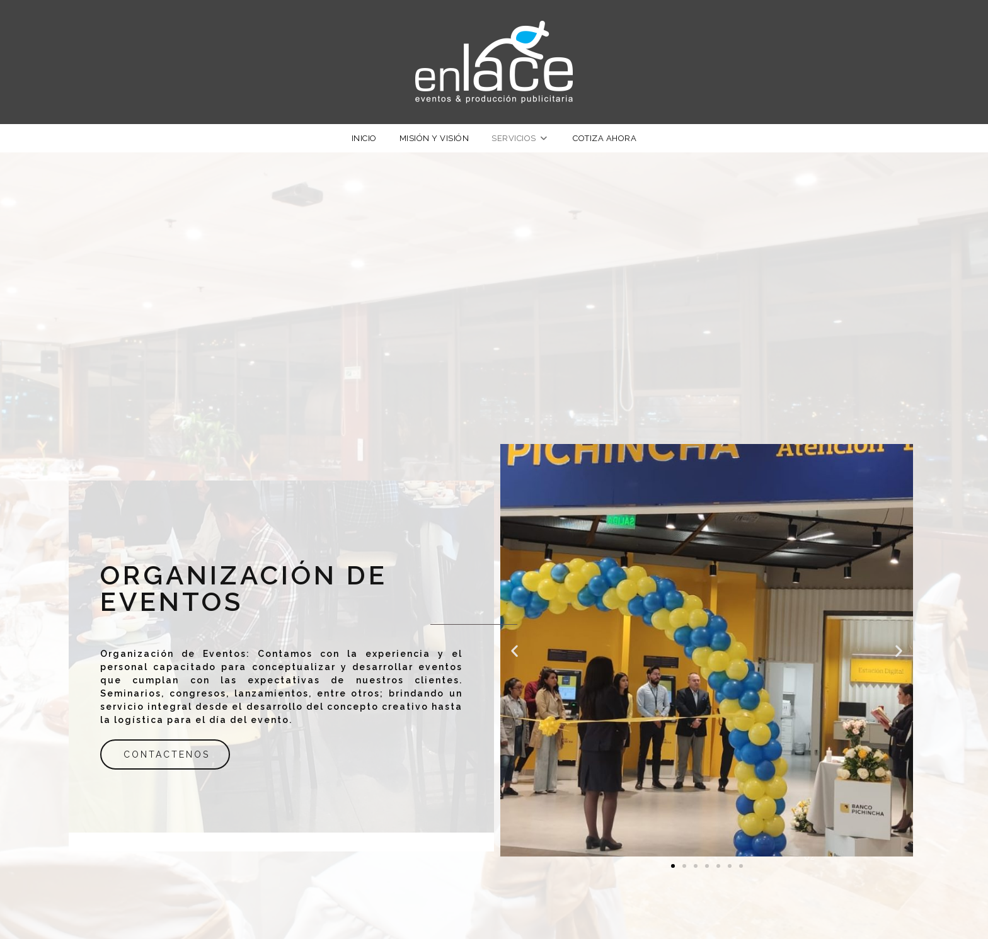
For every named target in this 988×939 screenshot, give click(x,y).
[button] (514, 650)
